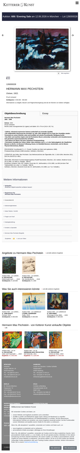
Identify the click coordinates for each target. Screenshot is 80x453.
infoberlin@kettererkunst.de (12, 396)
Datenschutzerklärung (31, 442)
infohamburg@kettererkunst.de (42, 377)
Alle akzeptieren (69, 448)
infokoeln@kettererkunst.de (41, 394)
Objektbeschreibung (15, 113)
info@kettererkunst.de (10, 377)
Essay (45, 113)
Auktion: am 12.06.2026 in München (31, 16)
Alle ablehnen (55, 448)
